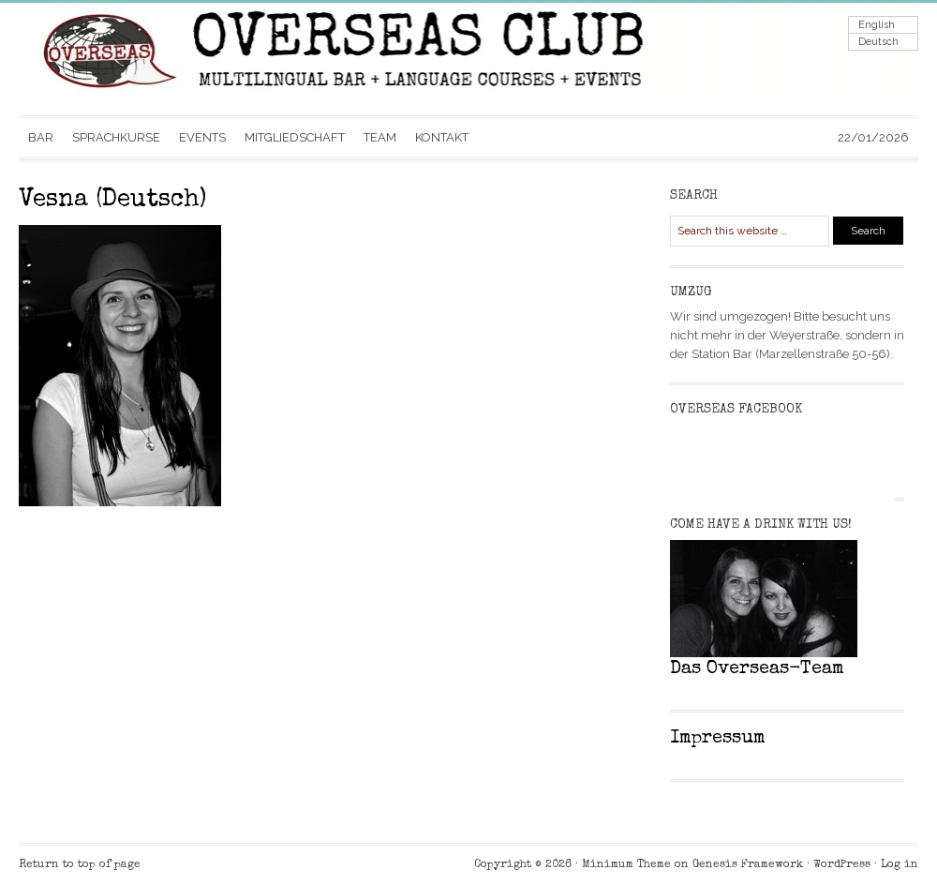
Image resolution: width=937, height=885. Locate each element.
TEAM (380, 137)
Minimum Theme (626, 865)
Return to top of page (80, 865)
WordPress (841, 865)
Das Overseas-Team (757, 669)
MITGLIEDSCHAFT (295, 137)
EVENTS (202, 137)
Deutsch (878, 42)
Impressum (718, 738)
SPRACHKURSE (116, 137)
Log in (899, 865)
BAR (40, 137)
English (876, 25)
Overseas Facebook (736, 409)
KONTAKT (441, 137)
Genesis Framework (747, 865)
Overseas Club (206, 59)
